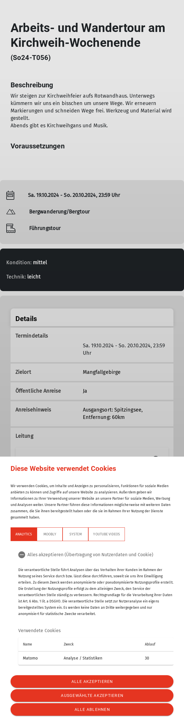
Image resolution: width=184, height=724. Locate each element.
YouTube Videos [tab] (106, 534)
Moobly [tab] (49, 534)
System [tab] (75, 534)
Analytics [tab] (23, 534)
